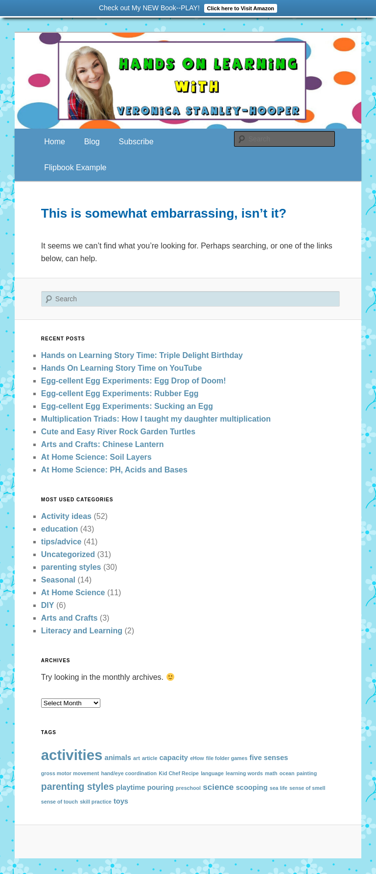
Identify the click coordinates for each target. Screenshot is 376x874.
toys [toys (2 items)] (121, 801)
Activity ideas (66, 516)
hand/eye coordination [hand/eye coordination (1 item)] (129, 773)
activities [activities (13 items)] (72, 755)
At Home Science (73, 592)
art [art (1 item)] (136, 758)
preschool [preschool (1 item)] (188, 788)
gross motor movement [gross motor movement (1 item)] (70, 773)
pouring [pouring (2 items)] (160, 787)
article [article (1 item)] (149, 758)
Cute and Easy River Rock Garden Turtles (118, 431)
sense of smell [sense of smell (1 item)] (307, 788)
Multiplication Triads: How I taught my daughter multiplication (156, 419)
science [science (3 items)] (218, 787)
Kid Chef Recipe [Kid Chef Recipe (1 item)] (179, 773)
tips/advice (61, 542)
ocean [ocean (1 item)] (287, 773)
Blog (92, 141)
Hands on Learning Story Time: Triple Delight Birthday (142, 355)
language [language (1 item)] (212, 773)
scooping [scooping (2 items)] (252, 787)
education (59, 529)
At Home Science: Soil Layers (96, 457)
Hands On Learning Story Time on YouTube (121, 368)
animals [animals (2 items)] (118, 758)
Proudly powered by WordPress (188, 841)
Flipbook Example (75, 167)
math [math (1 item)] (271, 773)
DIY (47, 605)
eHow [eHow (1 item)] (197, 758)
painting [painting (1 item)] (307, 773)
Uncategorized (68, 554)
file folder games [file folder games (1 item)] (227, 758)
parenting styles (71, 567)
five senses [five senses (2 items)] (269, 758)
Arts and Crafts (69, 618)
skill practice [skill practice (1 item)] (96, 802)
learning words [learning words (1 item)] (244, 773)
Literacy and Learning (81, 631)
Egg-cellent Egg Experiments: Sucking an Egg (127, 406)
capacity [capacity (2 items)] (173, 758)
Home (54, 141)
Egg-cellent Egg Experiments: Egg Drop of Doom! (133, 381)
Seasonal (58, 580)
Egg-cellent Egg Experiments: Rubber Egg (120, 393)
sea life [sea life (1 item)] (278, 788)
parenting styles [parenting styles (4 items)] (77, 786)
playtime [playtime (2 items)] (130, 787)
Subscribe (135, 141)
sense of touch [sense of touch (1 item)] (59, 802)
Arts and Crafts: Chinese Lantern (102, 444)
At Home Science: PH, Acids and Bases (114, 470)
